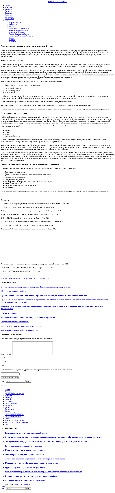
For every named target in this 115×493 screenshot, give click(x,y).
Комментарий (6, 357)
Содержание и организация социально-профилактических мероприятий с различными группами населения (53, 440)
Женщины (8, 7)
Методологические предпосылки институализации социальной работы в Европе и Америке (46, 444)
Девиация (8, 13)
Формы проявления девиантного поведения (24, 457)
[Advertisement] (57, 246)
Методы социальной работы (13, 291)
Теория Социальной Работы (19, 34)
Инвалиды (8, 9)
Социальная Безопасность (18, 30)
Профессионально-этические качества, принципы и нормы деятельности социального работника (44, 295)
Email (3, 364)
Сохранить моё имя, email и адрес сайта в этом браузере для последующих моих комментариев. (37, 372)
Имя (3, 360)
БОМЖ (11, 26)
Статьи (7, 421)
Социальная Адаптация (13, 415)
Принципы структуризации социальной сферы (26, 435)
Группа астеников (9, 313)
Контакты (26, 487)
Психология (9, 19)
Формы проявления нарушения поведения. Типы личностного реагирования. (35, 287)
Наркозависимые (15, 22)
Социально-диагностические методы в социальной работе (31, 479)
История (12, 40)
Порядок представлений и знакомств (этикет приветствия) (31, 466)
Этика (11, 38)
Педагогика (9, 17)
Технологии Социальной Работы (21, 36)
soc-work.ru (18, 487)
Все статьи (13, 42)
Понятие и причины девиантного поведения (25, 453)
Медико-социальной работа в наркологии (19, 330)
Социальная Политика (17, 32)
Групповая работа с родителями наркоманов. (25, 470)
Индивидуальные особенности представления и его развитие (28, 317)
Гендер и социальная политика (15, 322)
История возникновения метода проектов (23, 448)
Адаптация (9, 15)
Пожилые (8, 11)
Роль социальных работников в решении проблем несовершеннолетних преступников (43, 474)
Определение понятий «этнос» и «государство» (21, 326)
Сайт (2, 368)
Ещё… (7, 21)
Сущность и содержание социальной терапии (25, 483)
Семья (7, 5)
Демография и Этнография (19, 28)
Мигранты (13, 24)
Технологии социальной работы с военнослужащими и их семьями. (35, 461)
